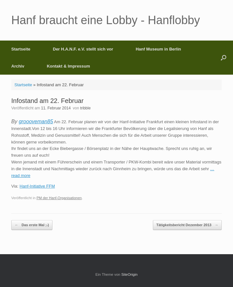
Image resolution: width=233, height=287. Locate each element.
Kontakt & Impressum (68, 66)
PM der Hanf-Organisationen (59, 198)
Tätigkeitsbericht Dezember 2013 (187, 225)
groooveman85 (36, 121)
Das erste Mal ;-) (32, 225)
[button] (223, 58)
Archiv (17, 66)
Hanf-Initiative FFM (37, 186)
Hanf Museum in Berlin (158, 49)
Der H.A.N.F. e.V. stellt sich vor (83, 49)
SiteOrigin (129, 274)
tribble (85, 108)
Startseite (20, 49)
